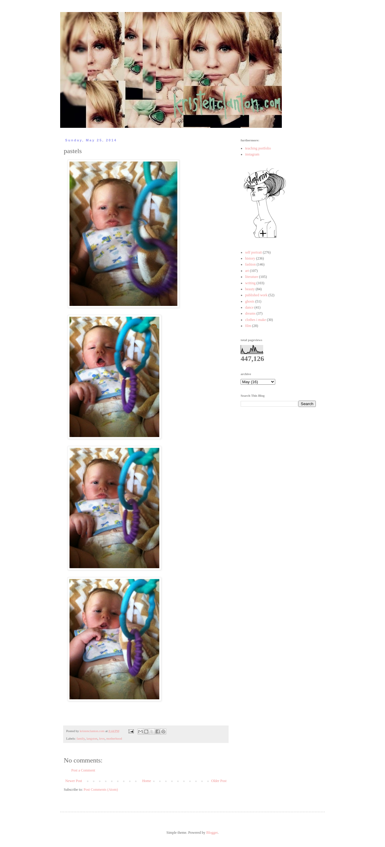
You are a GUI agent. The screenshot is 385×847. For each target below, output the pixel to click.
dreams (250, 313)
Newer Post (73, 781)
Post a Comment (83, 770)
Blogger (212, 832)
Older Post (218, 781)
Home (146, 781)
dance (249, 307)
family (80, 738)
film (248, 326)
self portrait (253, 252)
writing (250, 283)
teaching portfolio (258, 148)
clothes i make (255, 320)
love (102, 738)
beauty (250, 289)
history (250, 258)
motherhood (114, 738)
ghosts (249, 301)
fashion (250, 264)
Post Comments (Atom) (101, 789)
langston (91, 738)
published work (256, 295)
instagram (252, 154)
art (247, 271)
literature (251, 277)
